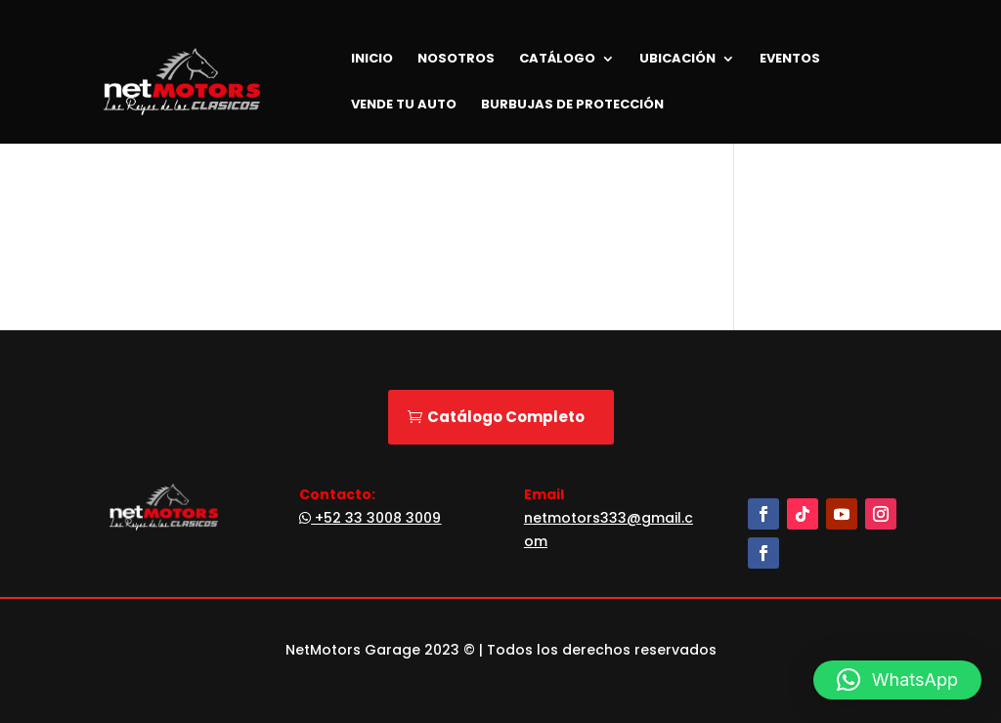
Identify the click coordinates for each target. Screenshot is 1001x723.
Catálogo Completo (506, 416)
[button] (897, 680)
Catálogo (557, 59)
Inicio (372, 59)
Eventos (790, 59)
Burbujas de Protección (572, 105)
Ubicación (677, 59)
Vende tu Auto (404, 105)
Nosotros (456, 59)
